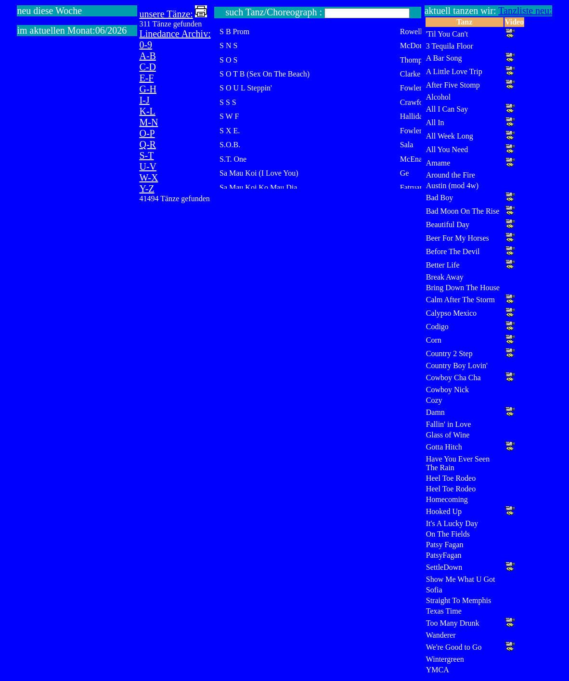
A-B (147, 56)
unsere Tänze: (166, 14)
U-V (147, 166)
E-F (146, 78)
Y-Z (146, 188)
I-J (144, 100)
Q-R (147, 144)
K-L (147, 111)
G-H (147, 89)
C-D (147, 67)
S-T (146, 155)
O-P (147, 133)
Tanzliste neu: (525, 10)
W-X (148, 177)
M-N (148, 122)
